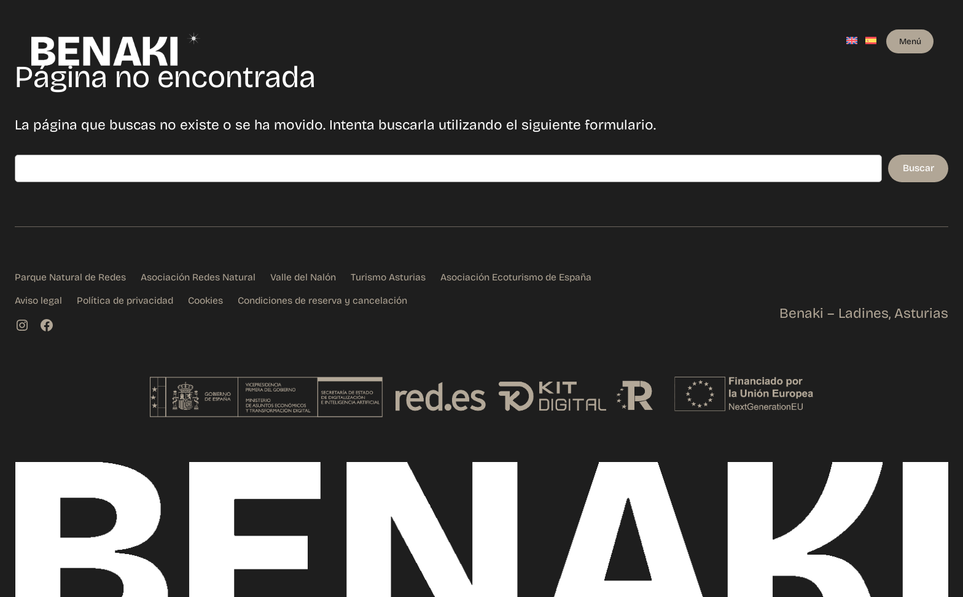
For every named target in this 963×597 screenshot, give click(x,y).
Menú (910, 41)
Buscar (918, 168)
